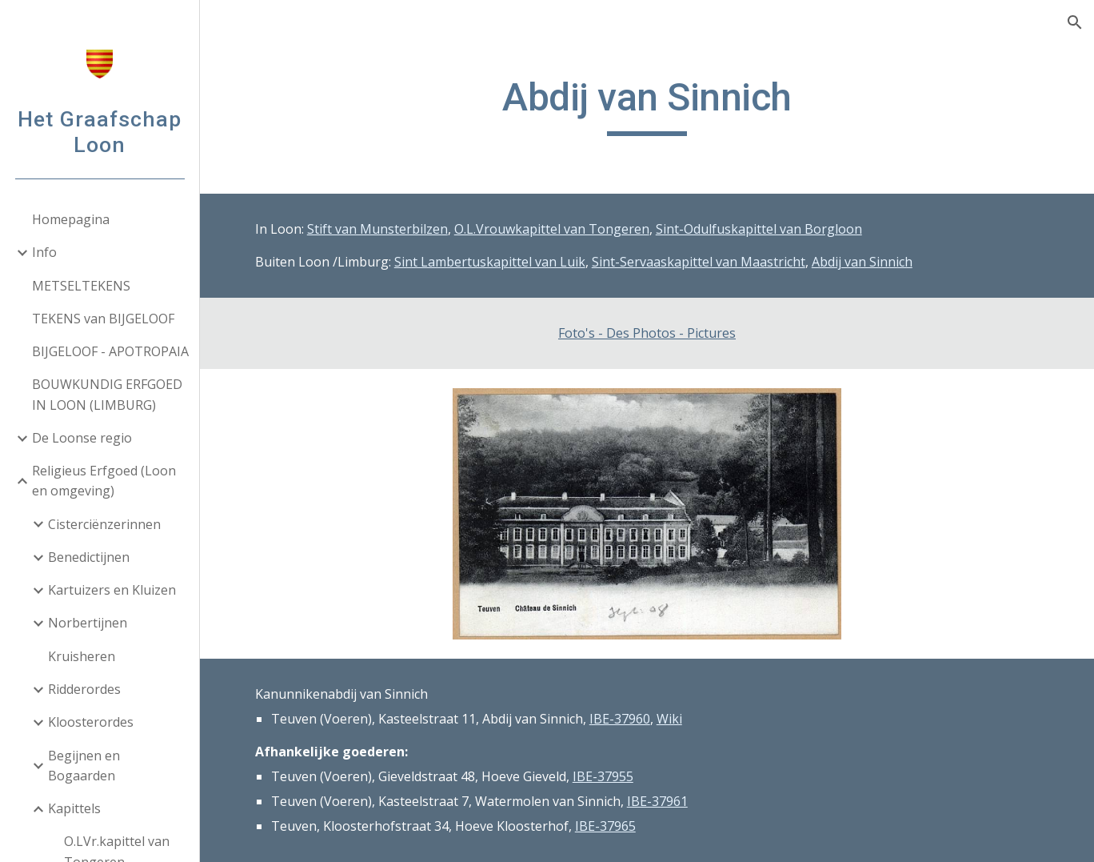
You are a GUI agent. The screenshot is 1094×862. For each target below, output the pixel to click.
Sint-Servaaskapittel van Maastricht (698, 262)
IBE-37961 (657, 801)
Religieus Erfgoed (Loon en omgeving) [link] (104, 480)
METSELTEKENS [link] (81, 286)
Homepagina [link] (71, 219)
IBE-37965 (605, 826)
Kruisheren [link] (81, 656)
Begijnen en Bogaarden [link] (84, 765)
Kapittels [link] (74, 808)
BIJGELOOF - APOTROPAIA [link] (110, 351)
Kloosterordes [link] (91, 722)
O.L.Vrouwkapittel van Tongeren (551, 229)
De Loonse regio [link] (82, 438)
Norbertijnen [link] (87, 622)
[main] (647, 104)
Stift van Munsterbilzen (377, 229)
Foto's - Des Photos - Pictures (647, 333)
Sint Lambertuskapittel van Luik (489, 262)
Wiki (669, 719)
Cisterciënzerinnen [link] (104, 524)
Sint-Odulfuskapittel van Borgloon (759, 229)
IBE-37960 (619, 719)
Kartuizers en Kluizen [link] (112, 590)
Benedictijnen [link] (89, 557)
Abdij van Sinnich (862, 262)
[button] (1075, 22)
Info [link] (44, 252)
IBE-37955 (603, 776)
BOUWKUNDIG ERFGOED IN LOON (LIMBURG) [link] (107, 394)
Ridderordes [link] (84, 689)
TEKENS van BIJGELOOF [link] (103, 318)
